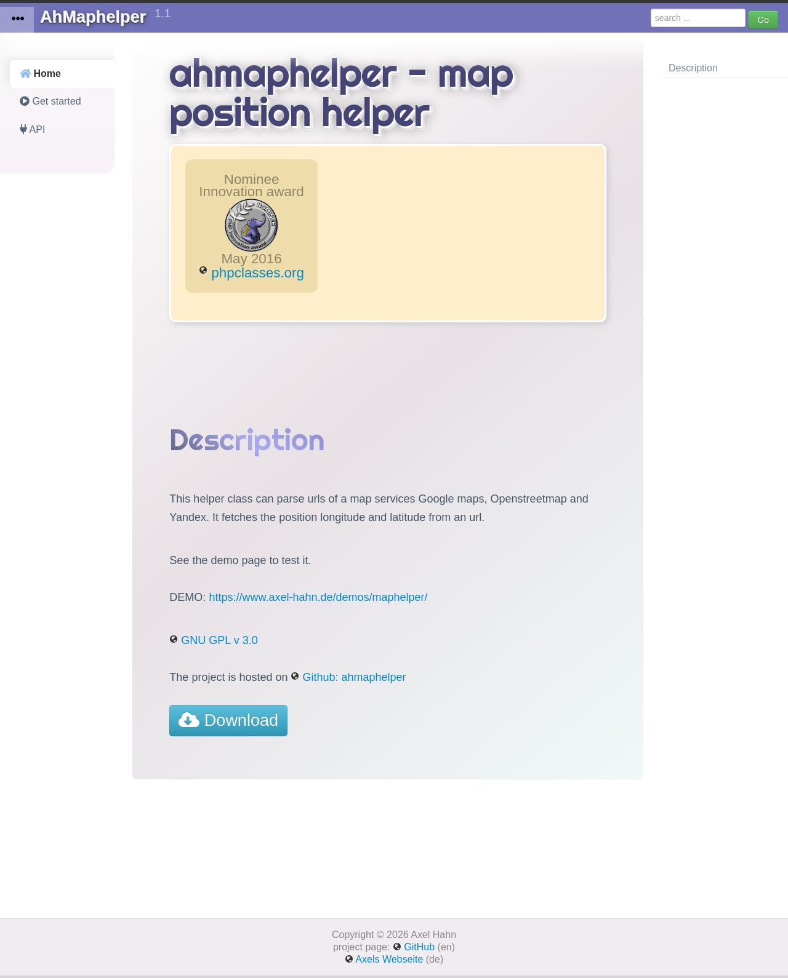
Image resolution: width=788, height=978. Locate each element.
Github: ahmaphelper (348, 677)
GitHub (414, 947)
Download (228, 720)
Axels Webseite (384, 959)
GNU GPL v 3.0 (213, 640)
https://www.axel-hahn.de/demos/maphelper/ (318, 597)
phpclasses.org (251, 272)
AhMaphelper (99, 15)
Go (763, 20)
